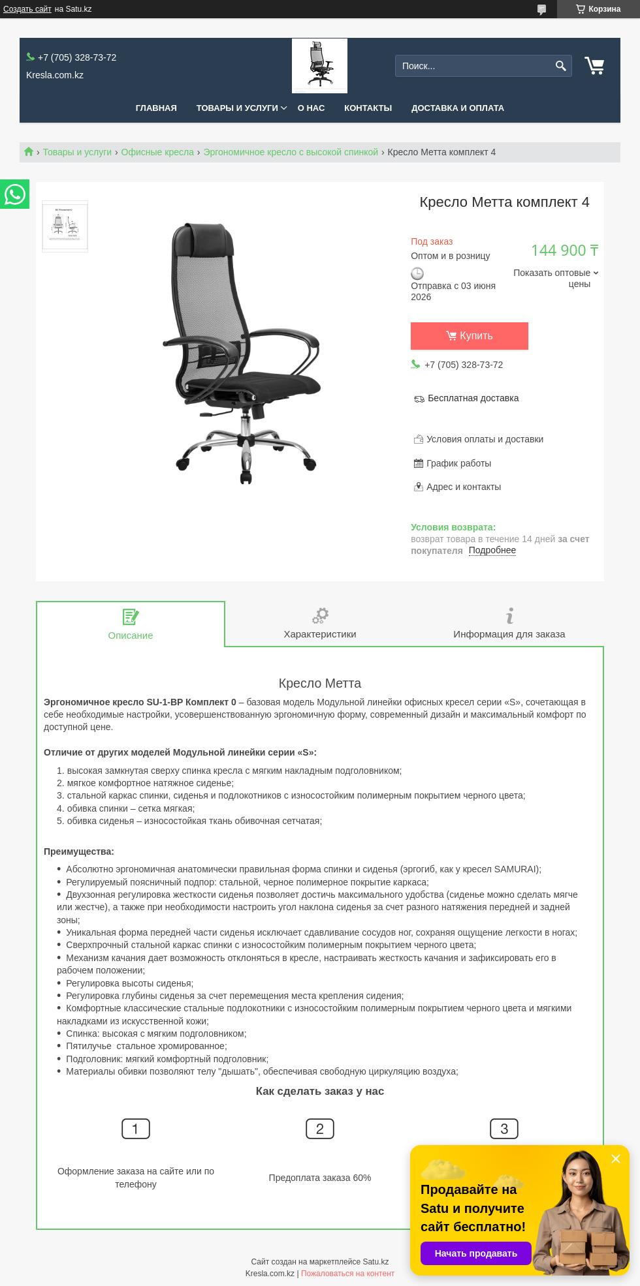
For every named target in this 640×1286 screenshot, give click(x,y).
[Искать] (561, 66)
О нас (311, 108)
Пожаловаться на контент (347, 1273)
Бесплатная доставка (473, 398)
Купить (476, 335)
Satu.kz (375, 1261)
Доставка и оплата (457, 108)
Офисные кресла (157, 152)
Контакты (368, 108)
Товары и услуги (237, 108)
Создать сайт (27, 9)
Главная (156, 108)
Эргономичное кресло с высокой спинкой (290, 152)
